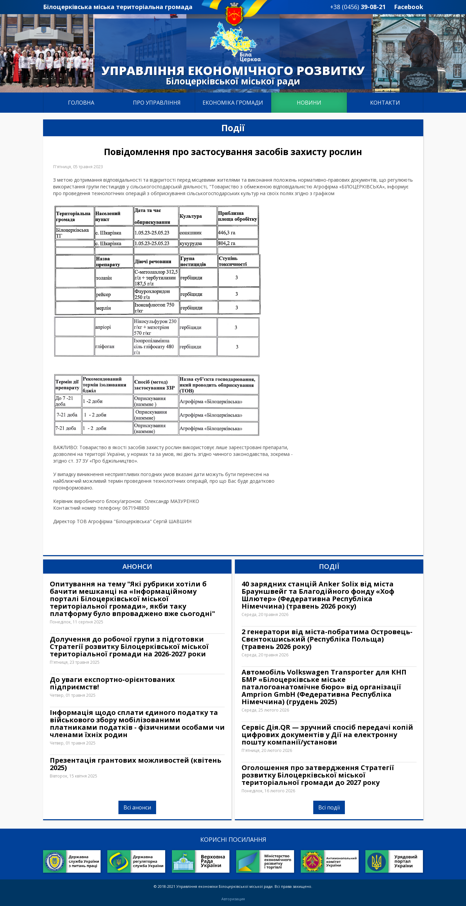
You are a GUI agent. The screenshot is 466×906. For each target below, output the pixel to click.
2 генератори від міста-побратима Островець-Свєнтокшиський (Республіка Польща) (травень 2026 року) (327, 639)
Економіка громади (233, 102)
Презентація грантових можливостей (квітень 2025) (135, 764)
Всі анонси (137, 807)
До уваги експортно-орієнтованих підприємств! (112, 683)
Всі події (329, 807)
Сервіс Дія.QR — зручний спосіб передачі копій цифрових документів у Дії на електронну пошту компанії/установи (327, 735)
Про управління (157, 102)
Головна (81, 102)
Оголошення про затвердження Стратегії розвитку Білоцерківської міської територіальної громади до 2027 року (318, 775)
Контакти (385, 102)
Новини (309, 102)
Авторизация (233, 899)
